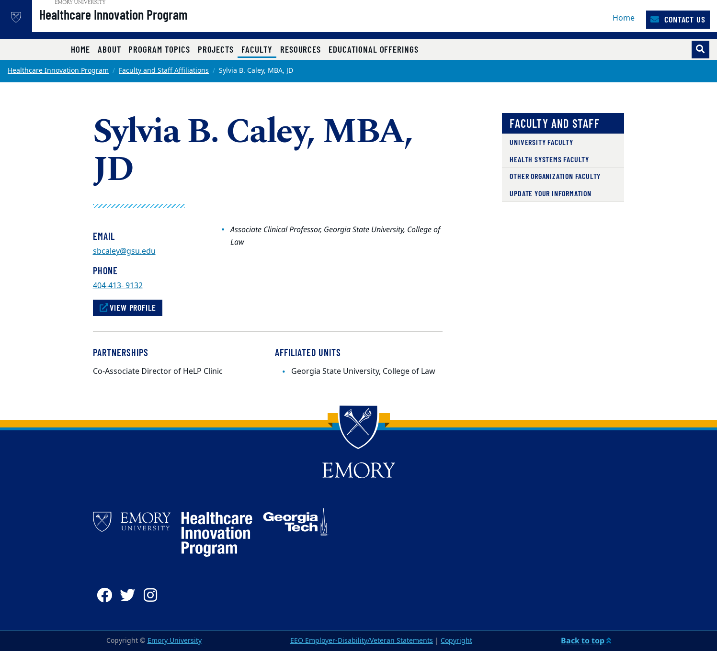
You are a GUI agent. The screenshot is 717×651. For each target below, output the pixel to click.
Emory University (175, 641)
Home (624, 18)
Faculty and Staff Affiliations (164, 71)
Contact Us (678, 19)
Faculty (258, 49)
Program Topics (159, 49)
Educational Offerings (374, 49)
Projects (216, 49)
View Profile (127, 307)
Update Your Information (550, 193)
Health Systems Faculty (549, 159)
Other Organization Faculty (555, 175)
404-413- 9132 (118, 286)
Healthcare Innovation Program (141, 24)
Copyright (456, 641)
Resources (300, 49)
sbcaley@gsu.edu (124, 251)
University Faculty (541, 141)
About (109, 49)
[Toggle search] (700, 49)
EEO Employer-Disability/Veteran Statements (361, 641)
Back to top (586, 640)
